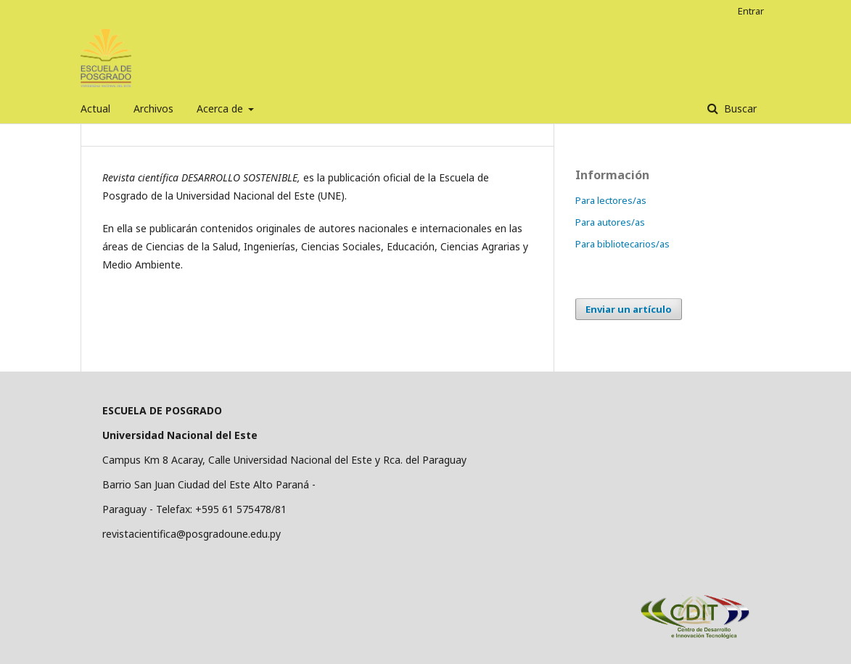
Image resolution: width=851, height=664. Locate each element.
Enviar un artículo (628, 309)
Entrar (751, 10)
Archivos (153, 108)
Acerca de (221, 108)
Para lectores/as (610, 200)
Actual (95, 108)
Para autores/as (610, 222)
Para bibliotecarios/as (622, 243)
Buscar (739, 108)
